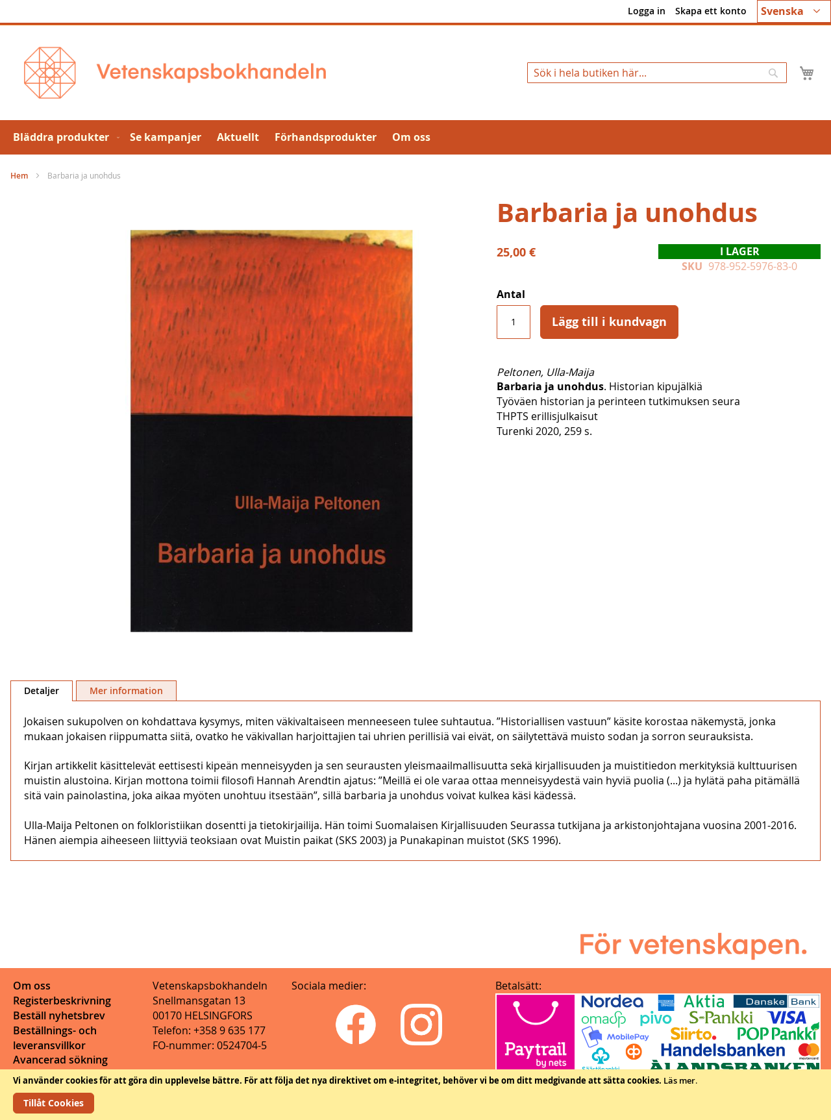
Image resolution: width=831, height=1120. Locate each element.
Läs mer (679, 1080)
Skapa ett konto (711, 11)
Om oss (32, 985)
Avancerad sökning (60, 1059)
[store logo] (175, 73)
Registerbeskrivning (62, 1000)
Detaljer (41, 690)
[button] (794, 11)
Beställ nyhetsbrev (59, 1015)
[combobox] (657, 72)
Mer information (126, 690)
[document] (415, 1095)
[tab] (41, 690)
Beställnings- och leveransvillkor (55, 1037)
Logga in (646, 11)
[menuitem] (63, 137)
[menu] (415, 137)
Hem (19, 175)
